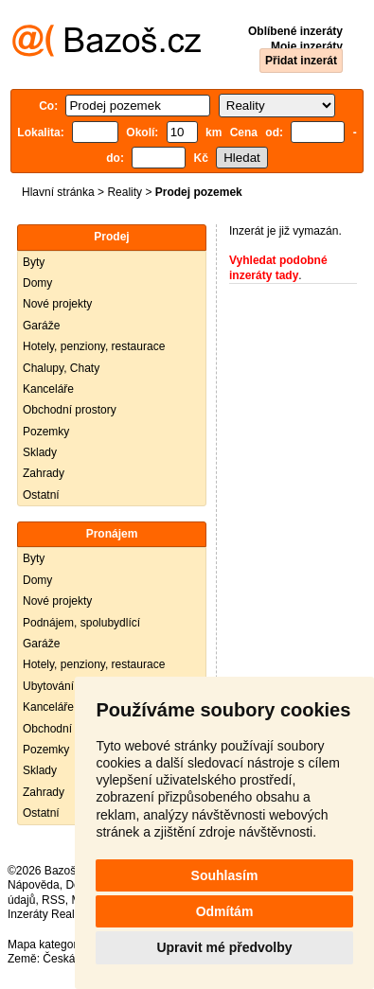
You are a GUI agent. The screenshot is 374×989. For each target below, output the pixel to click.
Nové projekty (57, 303)
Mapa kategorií (45, 944)
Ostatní (41, 495)
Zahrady (43, 473)
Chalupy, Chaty (61, 368)
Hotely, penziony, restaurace (94, 346)
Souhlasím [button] (224, 875)
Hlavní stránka (58, 192)
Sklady (40, 452)
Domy (37, 283)
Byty (34, 262)
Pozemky (46, 431)
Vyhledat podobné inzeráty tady (278, 268)
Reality (124, 192)
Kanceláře (48, 389)
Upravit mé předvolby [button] (224, 947)
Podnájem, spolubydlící (81, 622)
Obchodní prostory (69, 409)
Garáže (41, 325)
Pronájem (112, 533)
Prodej (111, 236)
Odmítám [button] (225, 911)
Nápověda (34, 885)
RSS (53, 900)
